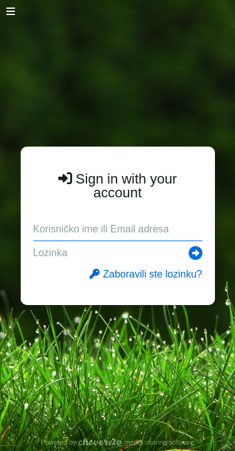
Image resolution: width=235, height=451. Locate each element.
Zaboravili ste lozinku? (146, 274)
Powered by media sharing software (117, 442)
